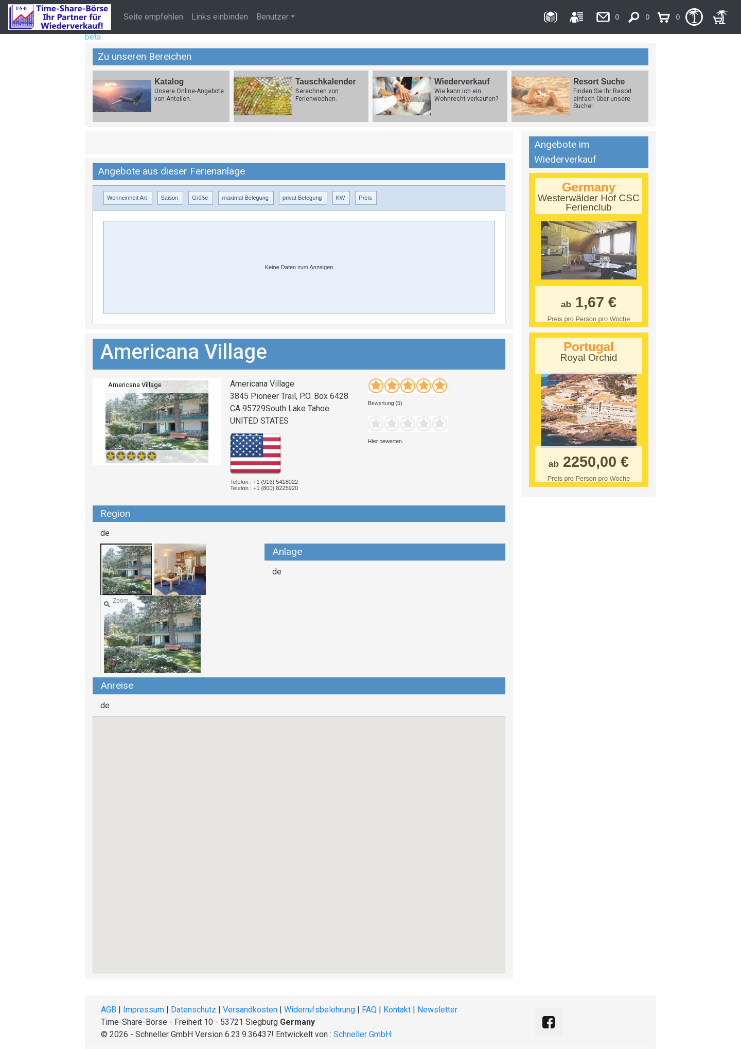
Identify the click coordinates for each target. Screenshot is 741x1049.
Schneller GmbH (362, 1034)
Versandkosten (250, 1010)
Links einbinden (219, 17)
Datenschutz (193, 1010)
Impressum (143, 1010)
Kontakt (397, 1010)
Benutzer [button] (272, 17)
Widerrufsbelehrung (319, 1010)
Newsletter (437, 1010)
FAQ (369, 1010)
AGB (108, 1010)
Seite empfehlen (153, 17)
